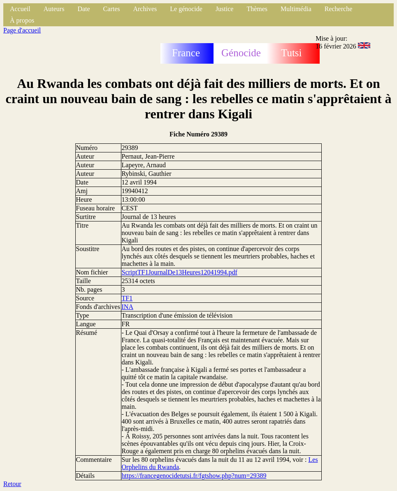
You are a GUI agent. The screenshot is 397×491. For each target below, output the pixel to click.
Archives (145, 8)
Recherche (339, 8)
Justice (225, 8)
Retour (12, 483)
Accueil (20, 8)
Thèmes (256, 8)
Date (83, 8)
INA (127, 306)
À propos (22, 20)
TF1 (127, 298)
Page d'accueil (22, 30)
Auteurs (54, 8)
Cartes (111, 8)
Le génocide (186, 8)
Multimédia (296, 8)
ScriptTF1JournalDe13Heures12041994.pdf (179, 272)
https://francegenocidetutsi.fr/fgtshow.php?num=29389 (194, 475)
